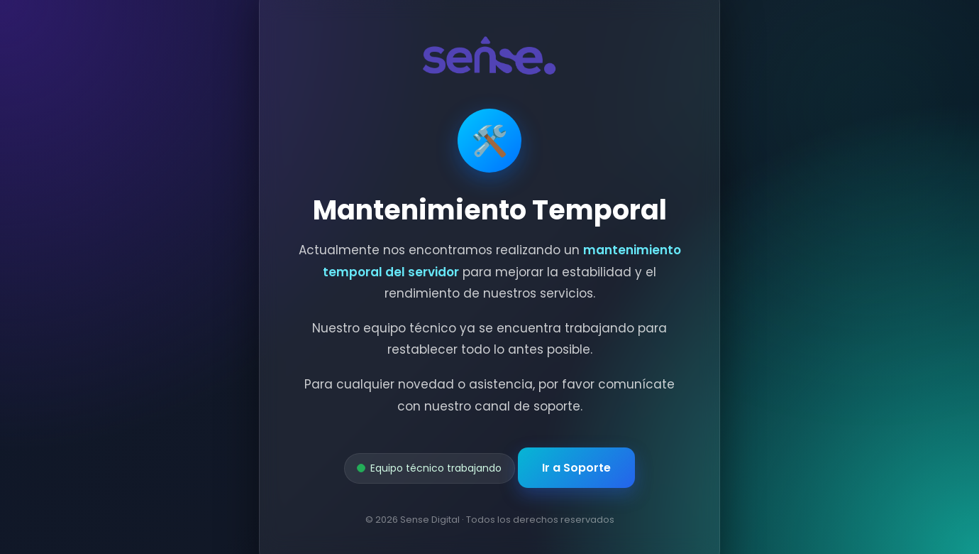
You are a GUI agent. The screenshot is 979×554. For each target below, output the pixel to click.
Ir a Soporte (576, 468)
